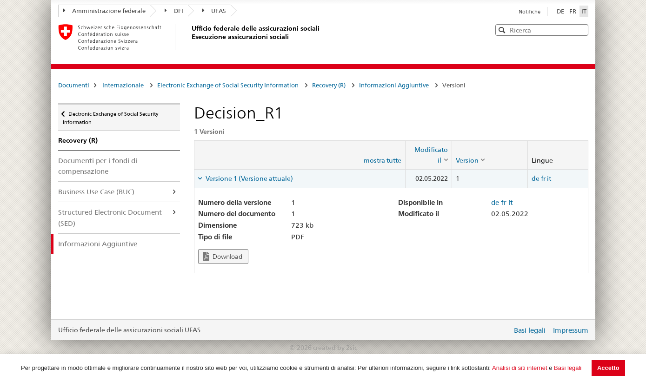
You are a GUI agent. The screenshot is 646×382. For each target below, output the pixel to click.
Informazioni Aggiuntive (394, 85)
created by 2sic (335, 347)
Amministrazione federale (104, 10)
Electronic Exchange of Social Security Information (228, 85)
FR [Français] (573, 11)
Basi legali (567, 367)
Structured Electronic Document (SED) (110, 217)
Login (503, 330)
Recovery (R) (329, 85)
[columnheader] (428, 155)
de (535, 178)
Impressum (570, 330)
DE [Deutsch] (561, 11)
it (549, 178)
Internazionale (123, 85)
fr (543, 178)
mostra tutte (382, 160)
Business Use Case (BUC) (96, 191)
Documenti (73, 85)
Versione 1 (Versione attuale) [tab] (248, 178)
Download (222, 256)
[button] (580, 29)
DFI (174, 10)
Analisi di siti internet (519, 367)
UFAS (214, 10)
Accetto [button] (608, 367)
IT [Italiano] (583, 11)
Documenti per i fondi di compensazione (97, 166)
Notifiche (529, 11)
